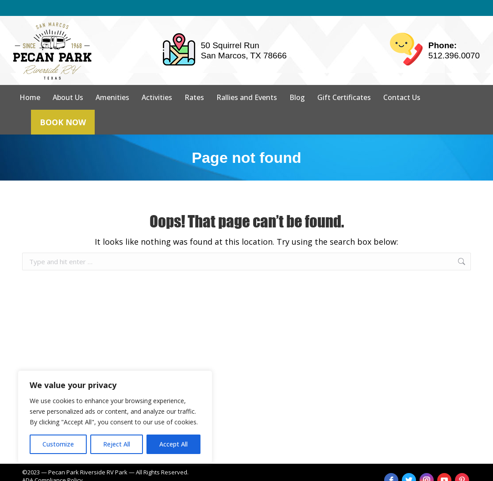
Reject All (116, 444)
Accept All (173, 444)
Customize (58, 444)
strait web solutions (164, 472)
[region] (115, 416)
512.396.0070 (454, 39)
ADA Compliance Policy (52, 464)
